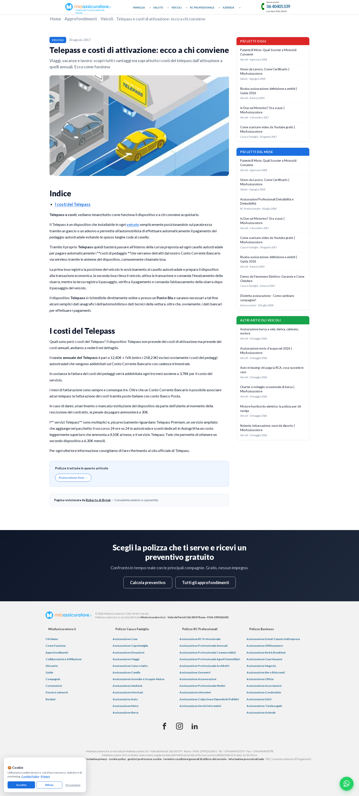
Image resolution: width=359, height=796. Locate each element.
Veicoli (176, 7)
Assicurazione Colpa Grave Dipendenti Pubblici (209, 699)
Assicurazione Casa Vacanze (264, 659)
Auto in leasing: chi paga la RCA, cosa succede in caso (272, 370)
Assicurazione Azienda (261, 712)
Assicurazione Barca (125, 712)
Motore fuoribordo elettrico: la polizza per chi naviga (270, 409)
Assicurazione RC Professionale (200, 639)
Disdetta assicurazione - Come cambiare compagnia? (267, 298)
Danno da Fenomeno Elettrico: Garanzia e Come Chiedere (272, 279)
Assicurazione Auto (125, 699)
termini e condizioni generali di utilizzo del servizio (195, 759)
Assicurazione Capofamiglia (130, 645)
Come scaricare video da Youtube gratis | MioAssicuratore (267, 129)
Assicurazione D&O (259, 699)
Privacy (45, 776)
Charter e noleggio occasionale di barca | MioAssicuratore (267, 389)
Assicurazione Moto (126, 706)
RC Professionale (202, 7)
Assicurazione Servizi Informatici (200, 706)
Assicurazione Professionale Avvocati (204, 645)
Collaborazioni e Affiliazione (64, 659)
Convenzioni (54, 685)
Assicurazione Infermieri (195, 692)
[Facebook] (164, 726)
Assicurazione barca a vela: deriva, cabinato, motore (269, 331)
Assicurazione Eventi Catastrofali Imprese (273, 639)
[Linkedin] (194, 726)
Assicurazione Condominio (264, 692)
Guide (49, 672)
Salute (158, 7)
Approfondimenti (81, 18)
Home (55, 18)
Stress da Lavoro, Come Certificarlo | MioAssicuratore (264, 71)
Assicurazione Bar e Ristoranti (266, 672)
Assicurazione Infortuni (128, 692)
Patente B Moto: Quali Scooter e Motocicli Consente (268, 52)
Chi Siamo (52, 639)
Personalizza (72, 784)
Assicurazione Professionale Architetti (204, 665)
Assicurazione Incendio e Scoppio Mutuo (139, 679)
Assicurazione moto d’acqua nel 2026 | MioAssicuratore (266, 351)
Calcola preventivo (148, 582)
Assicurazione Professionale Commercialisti (208, 652)
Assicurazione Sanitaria (127, 685)
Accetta (21, 785)
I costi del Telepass (72, 204)
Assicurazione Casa (125, 639)
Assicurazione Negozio (261, 665)
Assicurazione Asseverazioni (198, 679)
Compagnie (53, 679)
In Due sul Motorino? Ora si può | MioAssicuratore (262, 110)
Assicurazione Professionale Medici (202, 685)
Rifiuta (49, 785)
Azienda (228, 7)
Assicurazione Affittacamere (265, 645)
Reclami (50, 699)
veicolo (133, 224)
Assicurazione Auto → (73, 477)
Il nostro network (57, 692)
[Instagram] (179, 726)
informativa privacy (95, 759)
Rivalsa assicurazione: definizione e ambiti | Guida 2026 (268, 91)
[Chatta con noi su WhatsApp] (347, 784)
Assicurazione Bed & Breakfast (266, 652)
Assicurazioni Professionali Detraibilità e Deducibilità (267, 201)
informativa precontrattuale (246, 759)
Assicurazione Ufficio (260, 679)
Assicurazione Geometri (195, 672)
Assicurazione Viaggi (126, 659)
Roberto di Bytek (98, 500)
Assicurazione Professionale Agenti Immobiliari (210, 659)
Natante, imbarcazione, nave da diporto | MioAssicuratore (267, 428)
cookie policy (117, 759)
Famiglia (139, 7)
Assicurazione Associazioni (264, 685)
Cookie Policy (30, 776)
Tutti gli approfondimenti (205, 582)
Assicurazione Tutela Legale (264, 706)
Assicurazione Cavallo (127, 672)
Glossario (52, 665)
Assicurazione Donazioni (128, 652)
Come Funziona (55, 645)
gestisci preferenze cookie (145, 759)
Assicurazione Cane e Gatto (130, 665)
